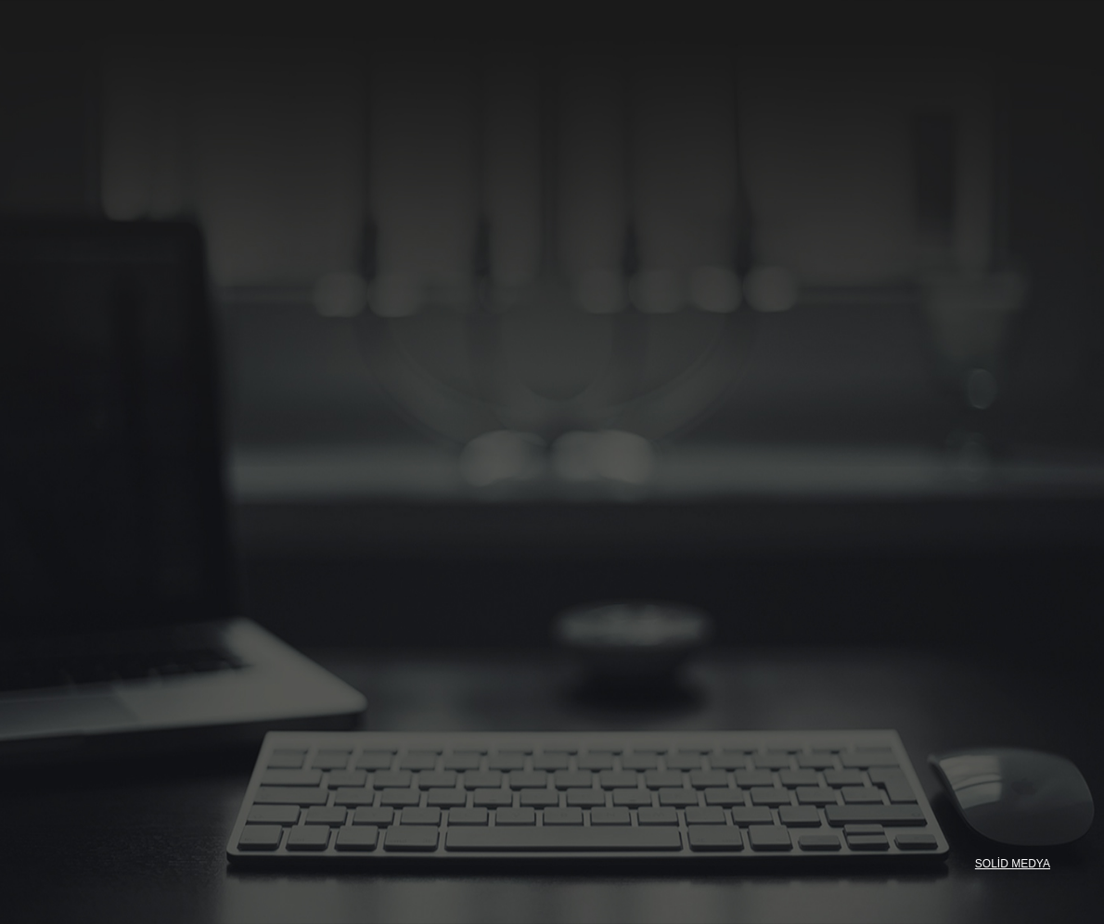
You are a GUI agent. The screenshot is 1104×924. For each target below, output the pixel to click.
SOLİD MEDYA (1012, 863)
